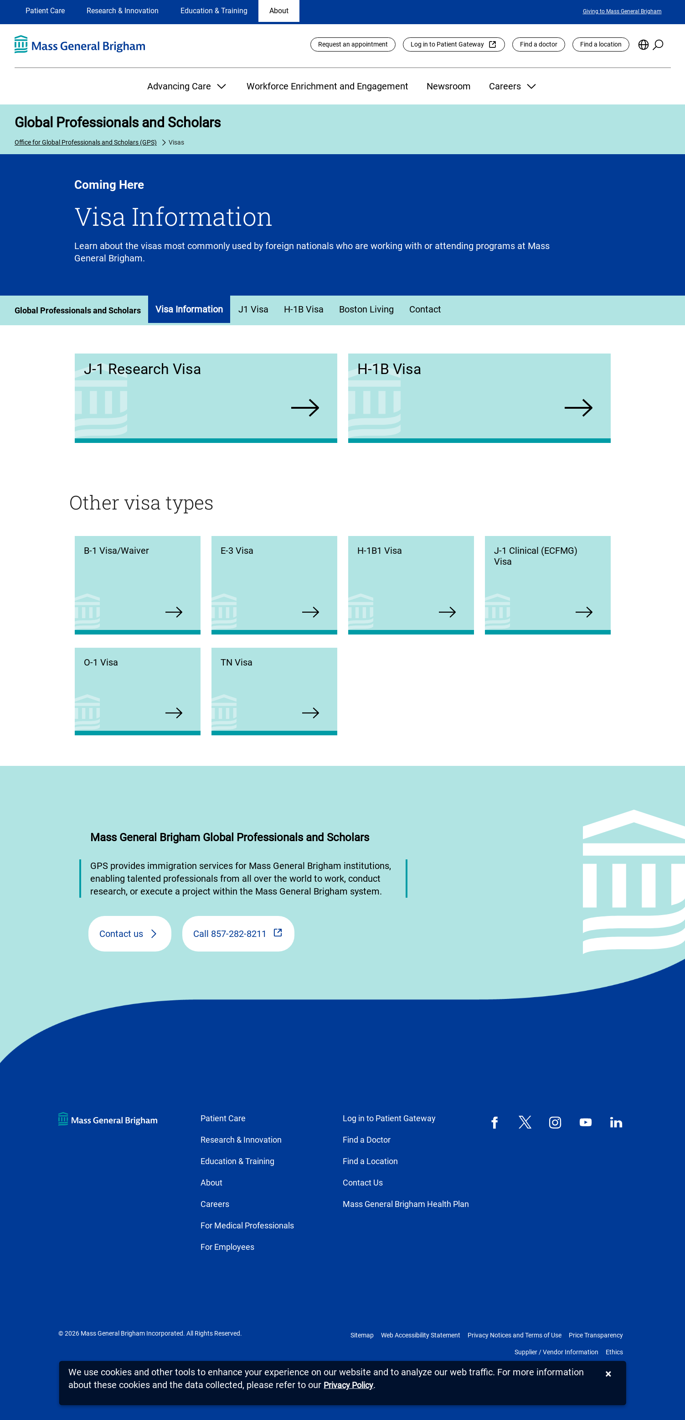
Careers (513, 86)
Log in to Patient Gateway (447, 44)
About (278, 10)
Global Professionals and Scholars (118, 122)
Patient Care (45, 10)
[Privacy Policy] (348, 1385)
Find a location (601, 44)
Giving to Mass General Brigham (622, 11)
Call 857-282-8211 (230, 933)
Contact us (121, 933)
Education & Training (213, 10)
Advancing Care (187, 86)
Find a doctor (538, 44)
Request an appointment (353, 44)
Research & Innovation (123, 10)
